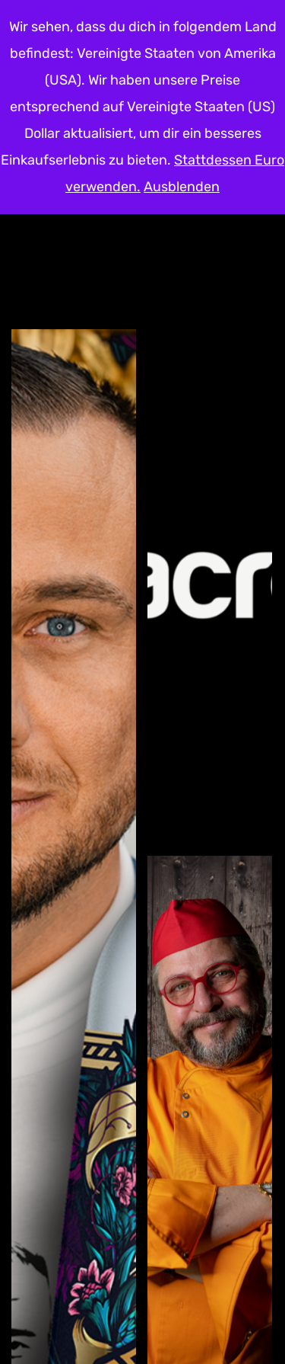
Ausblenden (182, 186)
